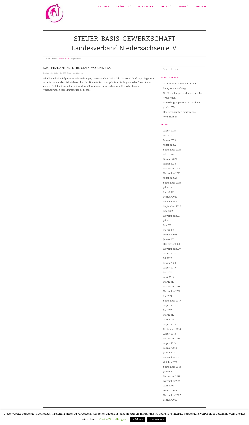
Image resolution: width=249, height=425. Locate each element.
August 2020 (169, 253)
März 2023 (168, 192)
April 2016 (168, 319)
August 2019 (169, 267)
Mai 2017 (168, 310)
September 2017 (172, 300)
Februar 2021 (170, 234)
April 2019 (168, 277)
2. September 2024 (50, 73)
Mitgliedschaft (146, 6)
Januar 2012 (169, 371)
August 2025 (169, 130)
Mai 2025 (168, 135)
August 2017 (169, 305)
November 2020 (172, 249)
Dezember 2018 (171, 286)
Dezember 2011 (171, 376)
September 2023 (172, 182)
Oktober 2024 (170, 145)
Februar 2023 (170, 196)
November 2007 (172, 395)
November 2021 (171, 215)
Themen (182, 6)
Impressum (200, 6)
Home (60, 59)
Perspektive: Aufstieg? (175, 88)
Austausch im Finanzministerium (180, 83)
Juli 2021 (167, 220)
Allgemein (79, 73)
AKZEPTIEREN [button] (156, 419)
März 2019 (168, 282)
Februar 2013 (170, 348)
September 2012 (172, 366)
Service (165, 6)
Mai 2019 (168, 272)
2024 (67, 59)
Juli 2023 (167, 187)
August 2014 (169, 333)
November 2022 (172, 201)
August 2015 (169, 324)
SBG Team (67, 73)
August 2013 (169, 343)
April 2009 (168, 385)
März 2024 (168, 154)
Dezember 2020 (172, 244)
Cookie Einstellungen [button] (112, 419)
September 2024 (172, 149)
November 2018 (172, 291)
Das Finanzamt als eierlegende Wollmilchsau (78, 68)
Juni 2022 (168, 211)
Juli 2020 (167, 258)
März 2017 (168, 315)
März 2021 (168, 230)
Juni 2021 (168, 225)
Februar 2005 (170, 400)
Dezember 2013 (171, 338)
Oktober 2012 (170, 362)
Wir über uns (122, 6)
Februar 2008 (170, 390)
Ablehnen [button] (137, 419)
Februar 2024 (170, 159)
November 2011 (171, 381)
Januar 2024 (169, 163)
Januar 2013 (169, 352)
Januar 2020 (169, 263)
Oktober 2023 (170, 178)
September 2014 (172, 329)
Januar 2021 (169, 239)
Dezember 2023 (171, 168)
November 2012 (171, 357)
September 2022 (172, 206)
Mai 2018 (168, 296)
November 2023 (172, 173)
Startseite (103, 6)
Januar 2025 (169, 140)
